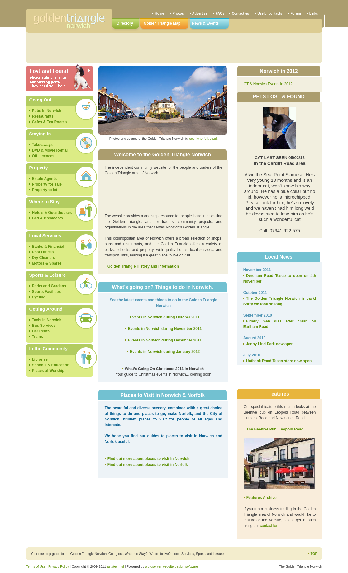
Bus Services (43, 325)
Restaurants (43, 116)
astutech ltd (115, 566)
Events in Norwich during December (165, 340)
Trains (37, 337)
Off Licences (43, 156)
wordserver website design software (171, 566)
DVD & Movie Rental (50, 150)
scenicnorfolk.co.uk (203, 138)
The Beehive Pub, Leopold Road (274, 429)
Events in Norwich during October (165, 317)
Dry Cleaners (43, 258)
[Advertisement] (174, 47)
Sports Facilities (46, 291)
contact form (270, 526)
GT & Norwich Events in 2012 (268, 84)
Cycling (38, 297)
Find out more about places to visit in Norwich (148, 459)
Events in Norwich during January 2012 (165, 352)
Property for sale (47, 184)
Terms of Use (36, 566)
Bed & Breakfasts (47, 218)
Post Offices (43, 252)
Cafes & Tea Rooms (49, 122)
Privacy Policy (58, 566)
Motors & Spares (47, 263)
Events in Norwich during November (165, 328)
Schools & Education (50, 365)
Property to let (44, 190)
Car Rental (41, 331)
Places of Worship (48, 371)
